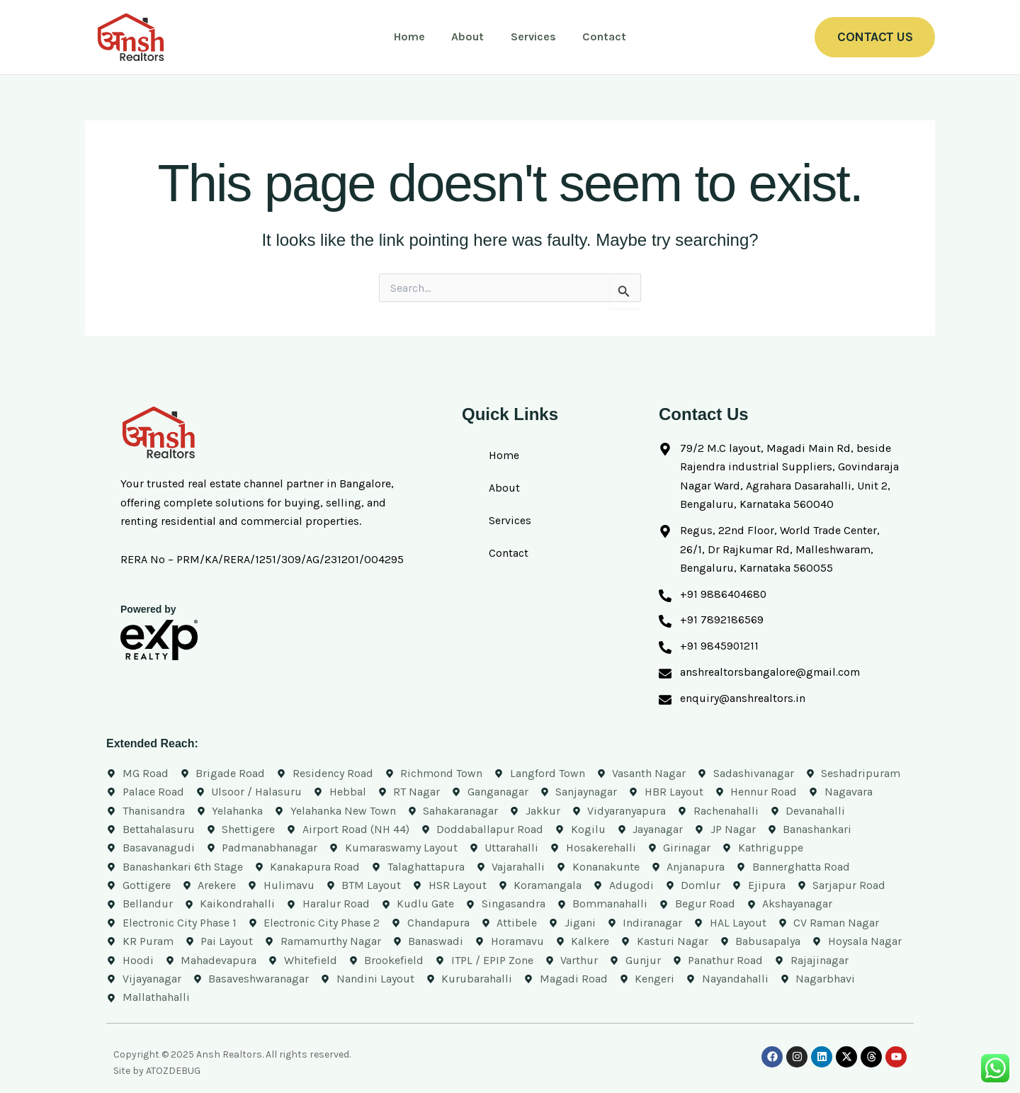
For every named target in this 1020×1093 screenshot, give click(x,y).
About (469, 36)
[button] (875, 37)
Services (531, 36)
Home (415, 36)
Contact (598, 36)
